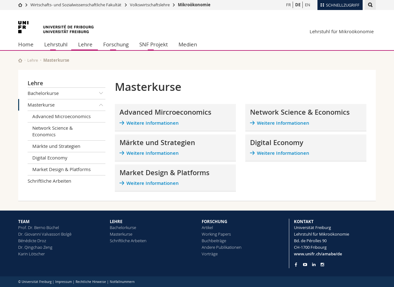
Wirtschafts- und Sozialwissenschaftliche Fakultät (76, 5)
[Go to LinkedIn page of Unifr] (314, 265)
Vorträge (210, 254)
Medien (187, 44)
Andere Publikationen (222, 247)
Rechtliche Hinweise (91, 282)
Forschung (116, 44)
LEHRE (116, 221)
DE (298, 5)
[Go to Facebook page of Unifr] (296, 264)
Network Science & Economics (52, 131)
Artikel (207, 227)
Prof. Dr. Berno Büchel (38, 227)
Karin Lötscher (31, 254)
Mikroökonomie (194, 5)
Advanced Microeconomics (61, 116)
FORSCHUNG (214, 221)
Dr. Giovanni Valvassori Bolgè (45, 234)
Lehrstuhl (55, 44)
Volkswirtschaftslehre (150, 5)
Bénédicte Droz (32, 240)
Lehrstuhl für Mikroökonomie (342, 31)
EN (307, 5)
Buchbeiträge (214, 240)
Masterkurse (66, 105)
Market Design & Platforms (61, 169)
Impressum (63, 282)
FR (288, 5)
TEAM (23, 221)
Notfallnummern (122, 282)
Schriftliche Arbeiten (49, 181)
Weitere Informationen (152, 123)
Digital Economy (49, 157)
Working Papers (216, 234)
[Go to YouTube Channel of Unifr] (305, 265)
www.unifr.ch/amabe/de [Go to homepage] (318, 254)
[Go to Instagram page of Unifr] (322, 265)
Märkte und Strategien (56, 146)
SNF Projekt (153, 44)
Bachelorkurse (66, 93)
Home (26, 44)
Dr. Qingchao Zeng (35, 247)
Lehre (85, 44)
